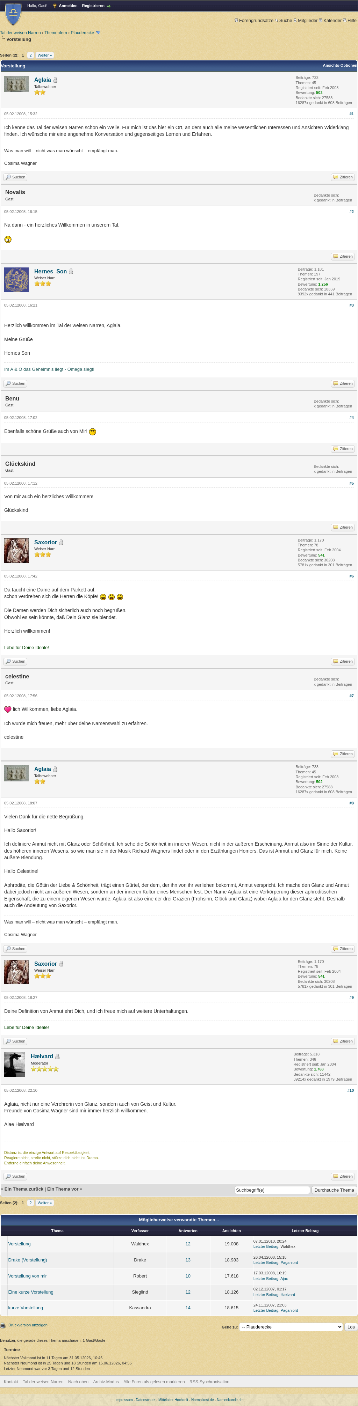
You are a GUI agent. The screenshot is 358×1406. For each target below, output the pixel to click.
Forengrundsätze (254, 20)
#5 (352, 483)
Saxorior (45, 542)
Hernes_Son (50, 271)
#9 (352, 997)
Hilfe (350, 20)
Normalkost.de (202, 1400)
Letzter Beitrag (266, 1246)
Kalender (330, 20)
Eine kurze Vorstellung (30, 1292)
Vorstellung (19, 1243)
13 (188, 1260)
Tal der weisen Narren (20, 32)
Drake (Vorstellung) (27, 1260)
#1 (352, 114)
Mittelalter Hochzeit (173, 1400)
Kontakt (11, 1381)
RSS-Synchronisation (209, 1381)
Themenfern (55, 32)
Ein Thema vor (63, 1189)
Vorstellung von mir (27, 1276)
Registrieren (93, 5)
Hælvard (42, 1056)
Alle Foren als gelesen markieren (154, 1381)
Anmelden (68, 5)
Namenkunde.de (229, 1400)
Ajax (284, 1278)
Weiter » (45, 55)
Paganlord (289, 1262)
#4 (352, 417)
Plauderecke (82, 32)
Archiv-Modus (106, 1381)
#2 (352, 211)
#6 (352, 576)
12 (188, 1243)
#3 (352, 305)
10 (188, 1276)
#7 (352, 696)
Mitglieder (305, 20)
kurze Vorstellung (25, 1307)
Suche (283, 20)
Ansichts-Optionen (340, 65)
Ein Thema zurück (24, 1189)
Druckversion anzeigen (28, 1325)
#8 (352, 803)
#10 (351, 1090)
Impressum (124, 1400)
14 (188, 1307)
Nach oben (78, 1381)
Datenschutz (146, 1400)
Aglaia (42, 80)
